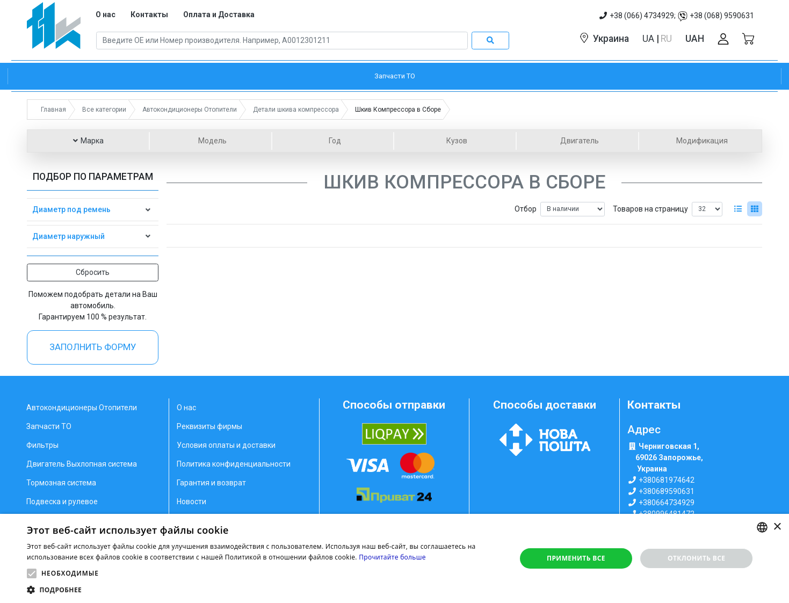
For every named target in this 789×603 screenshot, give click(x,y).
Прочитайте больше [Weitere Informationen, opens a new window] (392, 557)
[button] (31, 573)
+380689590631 (666, 491)
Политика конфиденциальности (234, 464)
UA (649, 38)
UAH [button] (694, 38)
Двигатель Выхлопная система (81, 464)
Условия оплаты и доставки (226, 445)
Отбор (526, 209)
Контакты (149, 14)
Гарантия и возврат (211, 482)
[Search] (282, 41)
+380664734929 (666, 502)
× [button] (777, 527)
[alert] (394, 558)
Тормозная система (61, 482)
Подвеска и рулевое (62, 501)
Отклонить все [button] (696, 558)
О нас (105, 14)
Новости (191, 501)
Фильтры (42, 445)
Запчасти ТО (48, 426)
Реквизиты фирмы (209, 426)
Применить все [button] (576, 558)
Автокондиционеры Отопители (81, 407)
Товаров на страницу (650, 209)
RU (666, 38)
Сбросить (93, 272)
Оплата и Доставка (219, 14)
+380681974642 (666, 480)
